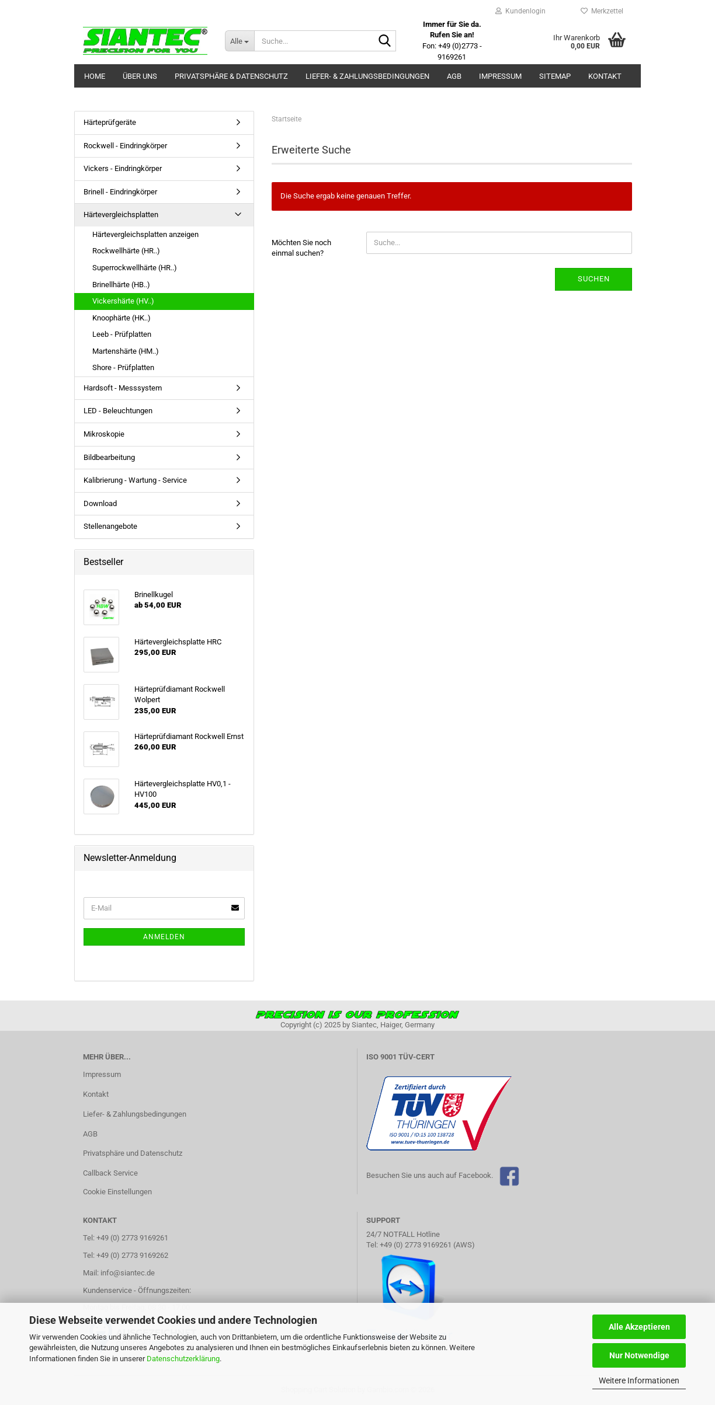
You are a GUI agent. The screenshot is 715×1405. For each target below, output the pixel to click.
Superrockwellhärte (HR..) (134, 267)
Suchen (594, 278)
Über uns (140, 76)
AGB (454, 76)
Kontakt (605, 76)
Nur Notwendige (639, 1355)
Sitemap (555, 76)
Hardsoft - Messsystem (123, 388)
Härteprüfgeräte (110, 122)
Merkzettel (602, 11)
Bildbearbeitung (109, 457)
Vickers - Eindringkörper (123, 168)
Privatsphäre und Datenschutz (132, 1153)
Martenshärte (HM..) (125, 351)
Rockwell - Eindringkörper (125, 145)
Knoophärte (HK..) (121, 317)
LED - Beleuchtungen (118, 410)
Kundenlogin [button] (520, 11)
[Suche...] (239, 40)
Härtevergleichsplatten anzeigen (145, 234)
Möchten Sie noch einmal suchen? (301, 248)
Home (94, 76)
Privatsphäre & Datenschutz (231, 76)
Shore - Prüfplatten (123, 367)
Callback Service (110, 1173)
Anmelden (164, 937)
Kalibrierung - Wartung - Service (135, 480)
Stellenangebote (110, 526)
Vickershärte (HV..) (123, 301)
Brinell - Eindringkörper (120, 191)
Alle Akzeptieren (639, 1326)
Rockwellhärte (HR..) (126, 250)
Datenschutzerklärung (183, 1358)
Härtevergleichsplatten (121, 214)
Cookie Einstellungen (117, 1191)
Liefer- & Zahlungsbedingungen (367, 76)
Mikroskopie (104, 434)
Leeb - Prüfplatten (121, 334)
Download (100, 503)
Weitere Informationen (639, 1380)
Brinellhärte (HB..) (121, 284)
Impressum (500, 76)
